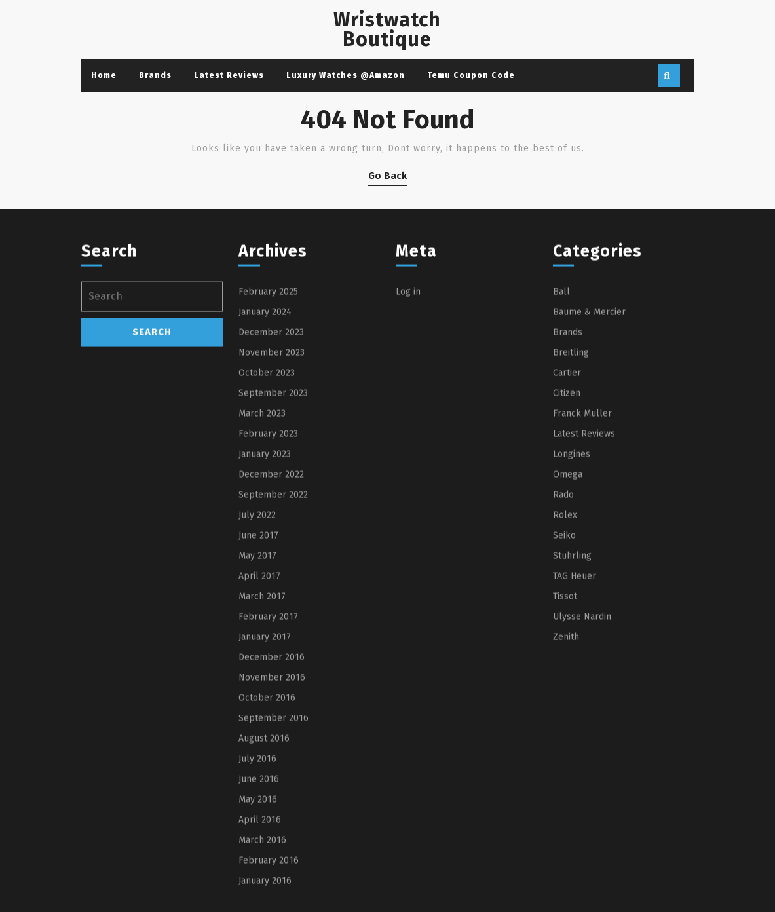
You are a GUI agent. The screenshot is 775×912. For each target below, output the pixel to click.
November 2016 (271, 807)
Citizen (566, 523)
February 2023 (268, 563)
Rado (563, 624)
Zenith (566, 766)
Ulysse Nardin (582, 746)
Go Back (387, 178)
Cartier (567, 502)
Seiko (564, 665)
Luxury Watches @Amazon (345, 75)
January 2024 (265, 441)
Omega (567, 604)
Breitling (571, 482)
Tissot (565, 726)
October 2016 (266, 827)
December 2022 (271, 604)
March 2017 (262, 726)
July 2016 (257, 888)
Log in (408, 421)
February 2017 (268, 746)
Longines (571, 584)
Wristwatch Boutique (387, 29)
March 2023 (262, 543)
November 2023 (271, 482)
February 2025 (268, 421)
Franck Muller (582, 543)
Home (104, 75)
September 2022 (273, 624)
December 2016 (271, 787)
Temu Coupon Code (471, 75)
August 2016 (264, 868)
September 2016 (273, 848)
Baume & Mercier (589, 441)
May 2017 (257, 685)
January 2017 (264, 766)
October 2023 (266, 502)
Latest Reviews (229, 75)
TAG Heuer (574, 706)
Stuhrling (572, 685)
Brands (155, 75)
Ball (561, 421)
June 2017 (258, 665)
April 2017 (259, 706)
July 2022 (257, 645)
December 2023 (271, 462)
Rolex (565, 645)
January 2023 (264, 584)
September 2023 (273, 523)
